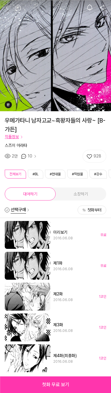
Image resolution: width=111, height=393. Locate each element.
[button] (55, 384)
